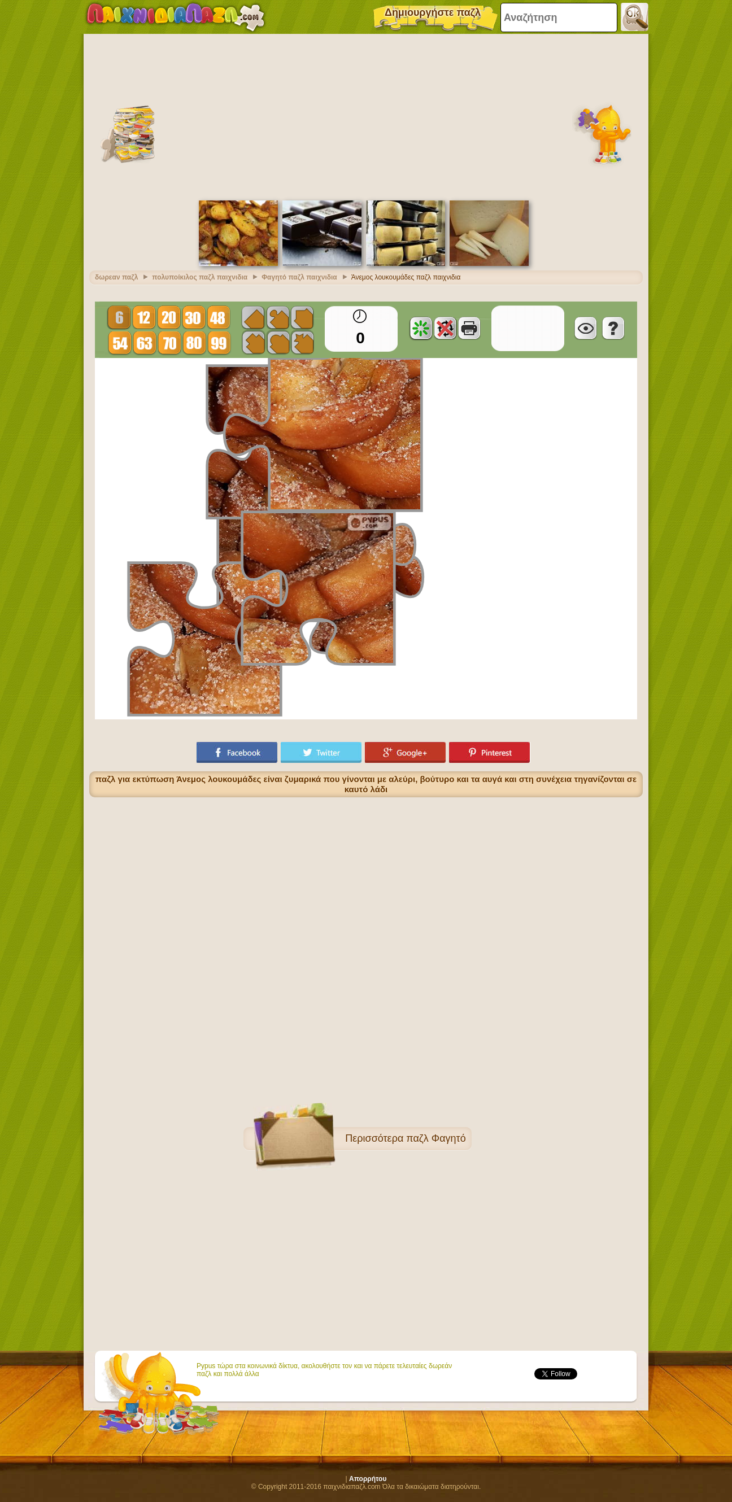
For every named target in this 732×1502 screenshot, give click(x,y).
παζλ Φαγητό (435, 1138)
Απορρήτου (367, 1479)
